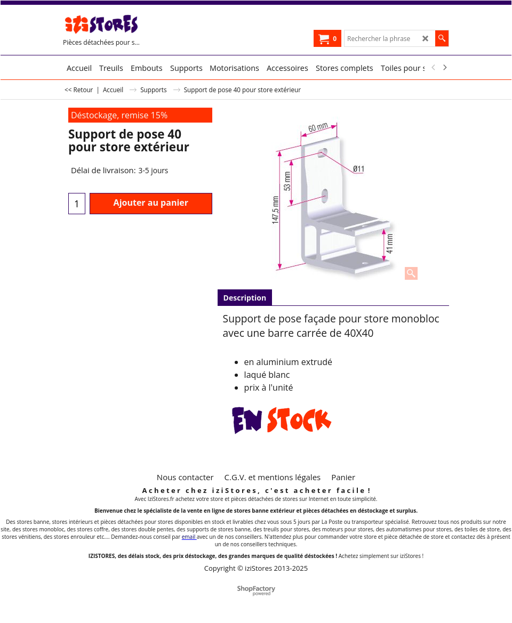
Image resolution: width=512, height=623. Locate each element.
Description (245, 298)
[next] (444, 67)
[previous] (433, 67)
